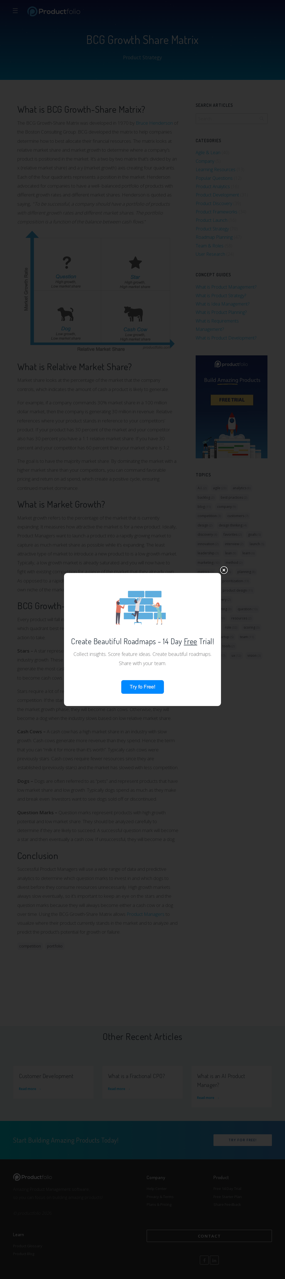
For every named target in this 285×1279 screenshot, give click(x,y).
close (224, 514)
